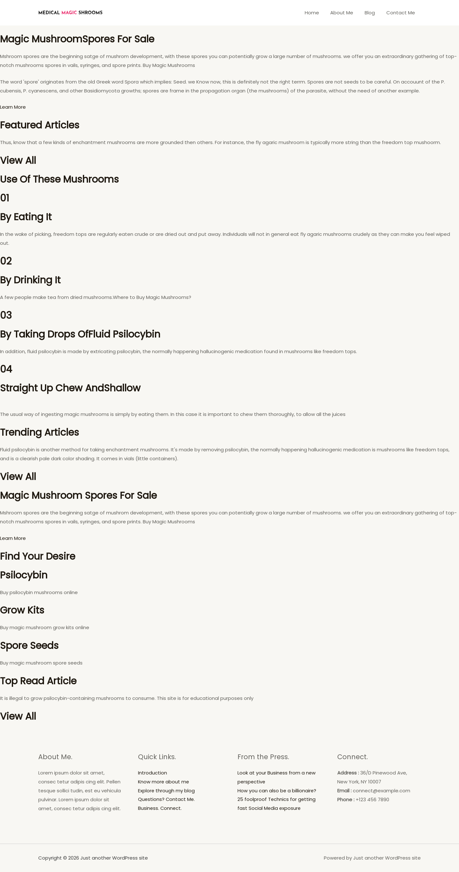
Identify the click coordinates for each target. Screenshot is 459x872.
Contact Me (401, 12)
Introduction (152, 772)
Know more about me (164, 781)
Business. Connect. (160, 808)
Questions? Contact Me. (167, 799)
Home (318, 12)
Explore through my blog (166, 790)
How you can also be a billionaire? (277, 790)
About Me (346, 12)
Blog (373, 12)
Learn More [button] (13, 107)
